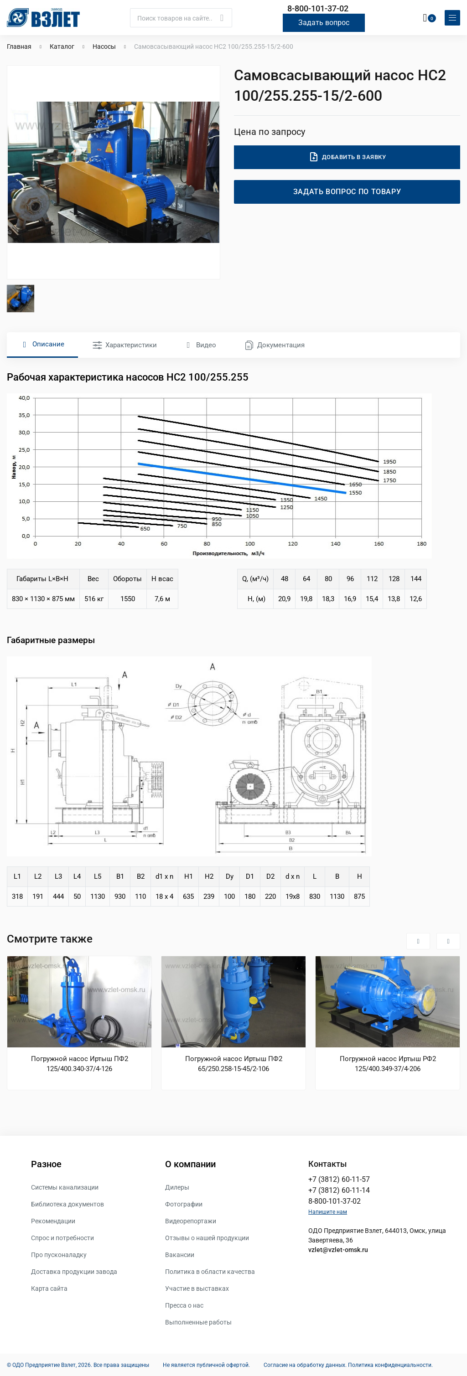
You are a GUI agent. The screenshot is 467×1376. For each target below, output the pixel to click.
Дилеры (177, 1186)
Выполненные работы (198, 1321)
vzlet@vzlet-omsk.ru (338, 1249)
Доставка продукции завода (74, 1271)
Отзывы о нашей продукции (207, 1237)
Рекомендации (53, 1220)
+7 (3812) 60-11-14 (339, 1189)
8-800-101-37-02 (317, 8)
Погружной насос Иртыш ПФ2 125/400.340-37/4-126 (79, 1063)
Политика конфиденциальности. (390, 1364)
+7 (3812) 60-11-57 (339, 1179)
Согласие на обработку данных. (305, 1364)
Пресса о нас (184, 1305)
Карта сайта (49, 1288)
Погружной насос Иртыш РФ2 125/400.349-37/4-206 (388, 1063)
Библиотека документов (67, 1203)
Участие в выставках (197, 1288)
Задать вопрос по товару (347, 191)
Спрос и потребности (62, 1237)
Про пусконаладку (59, 1254)
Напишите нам (327, 1211)
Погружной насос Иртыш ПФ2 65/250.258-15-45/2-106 (233, 1063)
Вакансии (179, 1254)
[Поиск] (181, 17)
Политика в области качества (210, 1271)
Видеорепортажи (190, 1220)
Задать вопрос (323, 22)
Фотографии (183, 1203)
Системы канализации (65, 1186)
